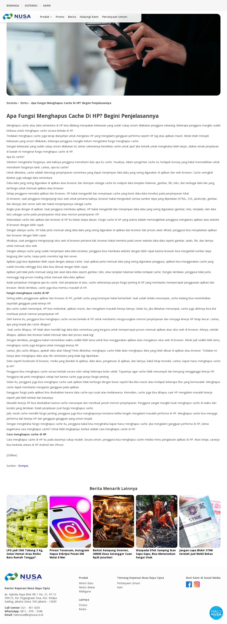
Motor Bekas (87, 587)
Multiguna (85, 591)
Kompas (23, 465)
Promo (60, 17)
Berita (72, 17)
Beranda (13, 5)
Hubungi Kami (89, 17)
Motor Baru (86, 583)
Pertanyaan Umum (114, 17)
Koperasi (31, 5)
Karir (47, 5)
